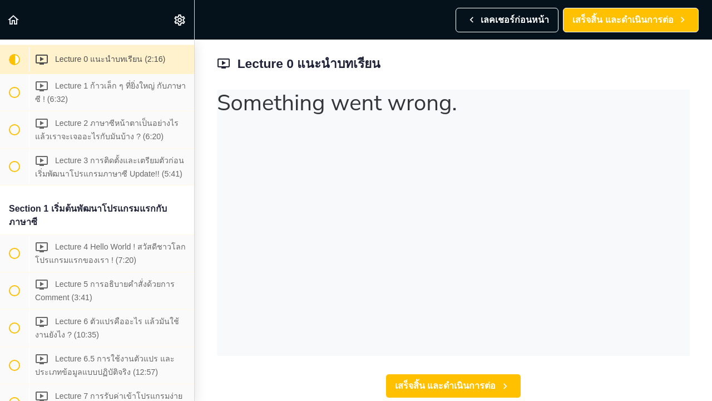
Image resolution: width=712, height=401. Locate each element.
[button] (14, 20)
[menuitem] (180, 20)
